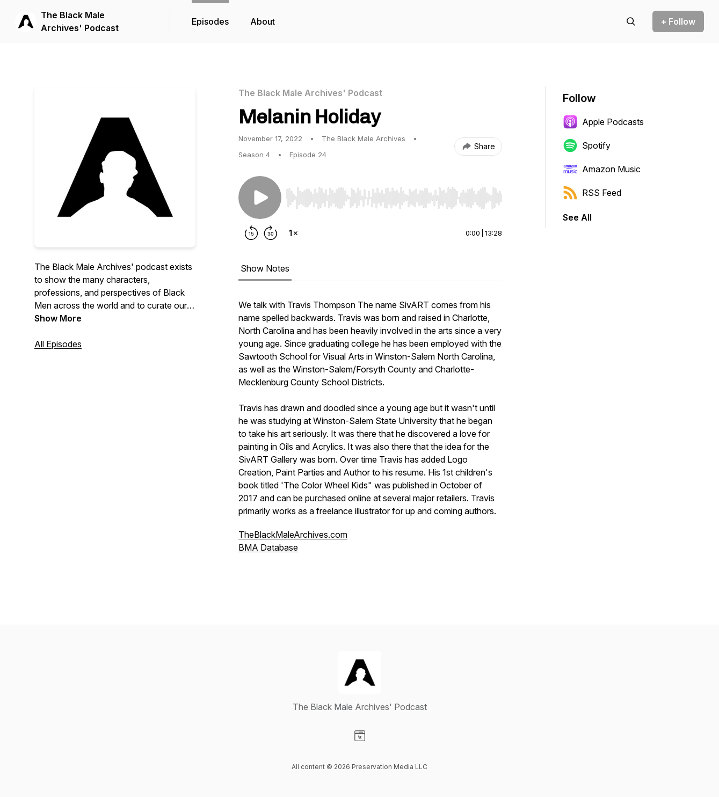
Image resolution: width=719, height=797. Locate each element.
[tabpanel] (370, 431)
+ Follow (678, 21)
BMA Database (268, 547)
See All (577, 217)
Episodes (210, 21)
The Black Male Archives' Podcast (80, 21)
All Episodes (58, 344)
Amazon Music (602, 169)
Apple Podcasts (603, 121)
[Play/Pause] (259, 197)
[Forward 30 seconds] (270, 232)
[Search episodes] (631, 21)
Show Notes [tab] (265, 268)
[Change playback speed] (293, 232)
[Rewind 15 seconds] (251, 232)
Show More (58, 318)
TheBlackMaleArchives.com (292, 534)
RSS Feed (592, 192)
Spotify (587, 145)
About (262, 21)
